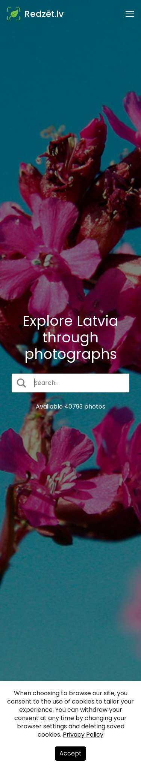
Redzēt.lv (44, 14)
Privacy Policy (83, 734)
